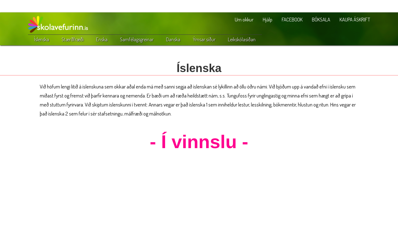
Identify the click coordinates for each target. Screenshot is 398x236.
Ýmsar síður (204, 39)
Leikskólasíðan (242, 39)
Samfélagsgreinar (137, 39)
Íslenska (41, 39)
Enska (102, 39)
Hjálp (267, 19)
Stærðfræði (73, 39)
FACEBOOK (292, 19)
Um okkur (244, 19)
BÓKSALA (321, 19)
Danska (173, 39)
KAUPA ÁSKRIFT (355, 19)
